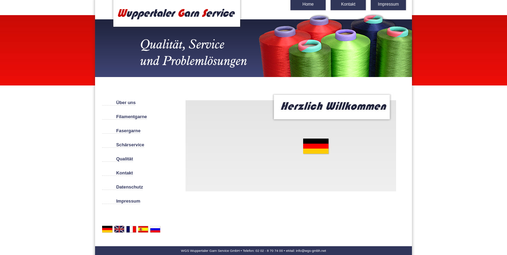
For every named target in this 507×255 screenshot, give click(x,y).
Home (308, 4)
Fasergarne (128, 130)
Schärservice (130, 144)
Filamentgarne (131, 116)
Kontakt (348, 4)
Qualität (124, 158)
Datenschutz (129, 187)
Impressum (388, 4)
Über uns (126, 102)
